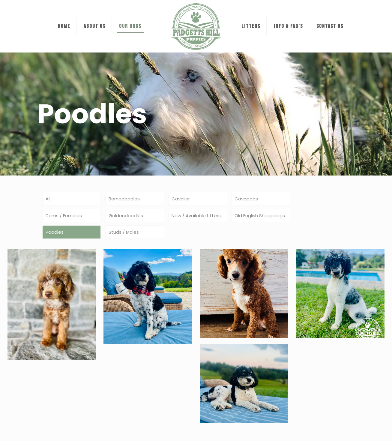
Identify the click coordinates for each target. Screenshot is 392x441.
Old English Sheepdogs (260, 215)
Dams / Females (64, 215)
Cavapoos (246, 199)
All (48, 199)
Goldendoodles (126, 215)
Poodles (55, 232)
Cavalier (181, 199)
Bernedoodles (124, 199)
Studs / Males (124, 232)
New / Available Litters (196, 215)
